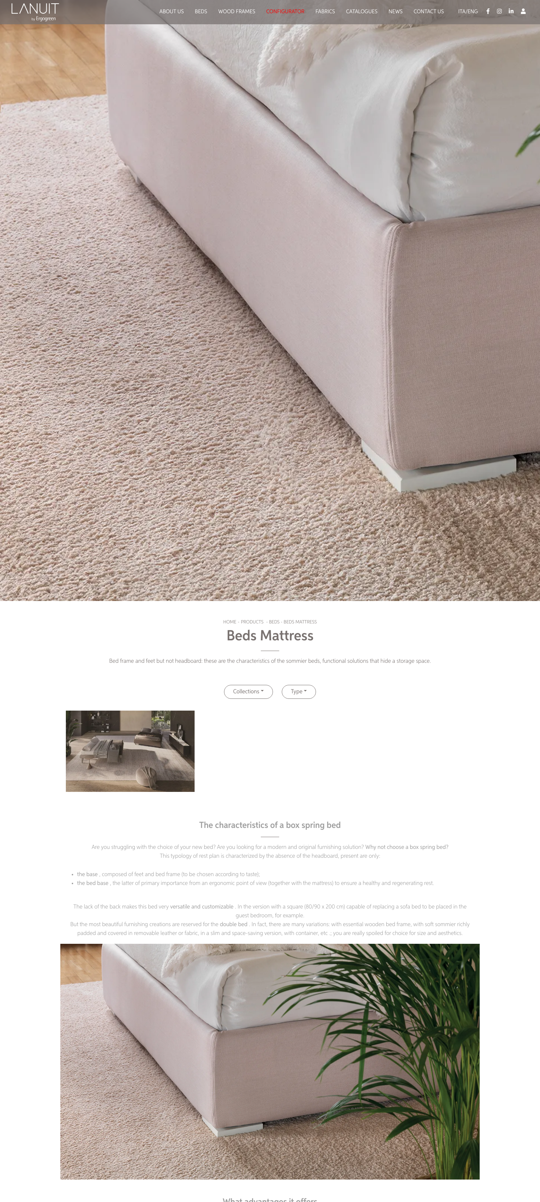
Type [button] (296, 692)
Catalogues (362, 12)
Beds (201, 12)
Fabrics (325, 12)
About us (171, 12)
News (395, 12)
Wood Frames (236, 12)
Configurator (285, 12)
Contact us (428, 12)
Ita (462, 12)
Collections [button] (246, 692)
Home (229, 622)
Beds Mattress (300, 622)
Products (252, 622)
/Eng (471, 12)
